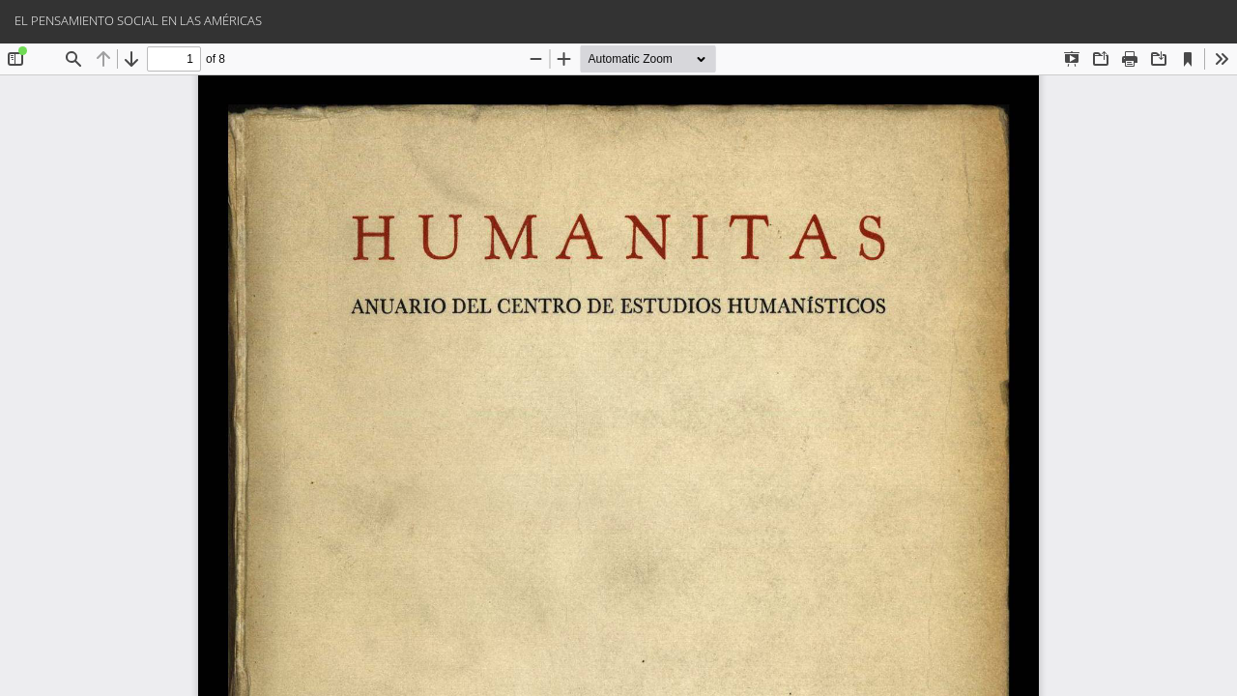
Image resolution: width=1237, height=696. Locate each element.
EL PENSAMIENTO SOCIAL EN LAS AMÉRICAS (138, 20)
